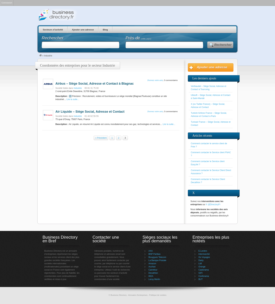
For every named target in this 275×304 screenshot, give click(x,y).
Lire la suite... (72, 99)
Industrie (78, 88)
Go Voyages (204, 257)
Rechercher (223, 45)
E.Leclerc (203, 251)
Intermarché (204, 254)
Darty (201, 260)
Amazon (152, 263)
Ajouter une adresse (83, 29)
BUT (201, 279)
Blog (105, 29)
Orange (202, 266)
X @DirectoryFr (213, 204)
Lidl (200, 263)
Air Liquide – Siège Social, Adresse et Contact (89, 111)
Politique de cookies (157, 295)
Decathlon (153, 273)
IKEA (151, 276)
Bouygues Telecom (157, 257)
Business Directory (73, 15)
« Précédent (101, 138)
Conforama (204, 276)
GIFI (201, 273)
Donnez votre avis (155, 80)
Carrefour (153, 270)
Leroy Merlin (154, 279)
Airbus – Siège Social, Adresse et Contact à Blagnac (94, 83)
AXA (151, 251)
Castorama (204, 270)
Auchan (152, 266)
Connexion (6, 2)
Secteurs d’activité (53, 29)
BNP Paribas (154, 254)
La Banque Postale (157, 260)
